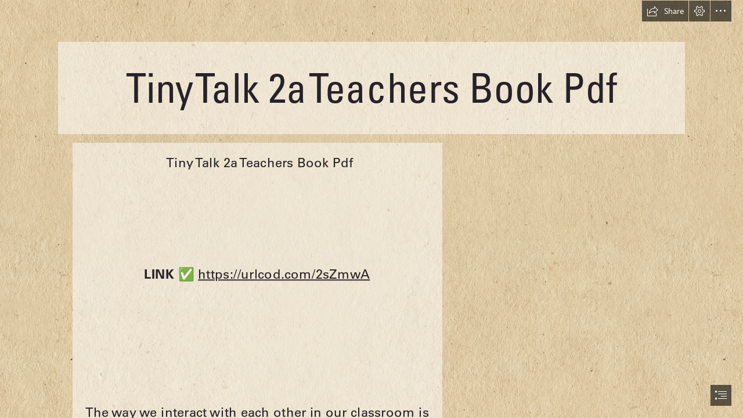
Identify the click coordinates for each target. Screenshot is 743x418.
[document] (371, 209)
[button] (665, 11)
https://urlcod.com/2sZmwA (284, 273)
